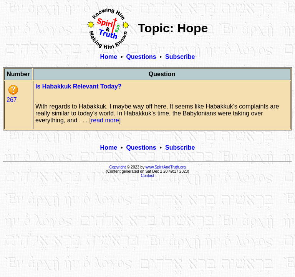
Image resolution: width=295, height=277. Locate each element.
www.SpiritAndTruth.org (166, 167)
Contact (147, 176)
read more (105, 120)
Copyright (117, 167)
